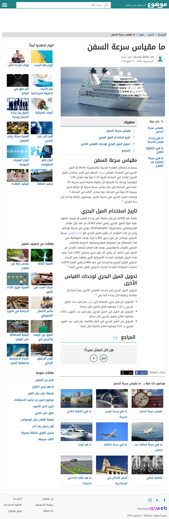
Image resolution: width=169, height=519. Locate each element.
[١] (70, 191)
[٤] (96, 294)
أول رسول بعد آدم (43, 426)
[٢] (123, 201)
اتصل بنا (17, 498)
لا (94, 358)
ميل (90, 301)
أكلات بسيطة (46, 439)
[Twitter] (157, 500)
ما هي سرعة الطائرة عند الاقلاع (155, 162)
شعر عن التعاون (44, 380)
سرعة (101, 172)
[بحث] (106, 5)
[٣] (68, 266)
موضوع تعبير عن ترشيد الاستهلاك (34, 400)
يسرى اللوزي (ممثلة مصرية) (37, 433)
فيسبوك (143, 372)
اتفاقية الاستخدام (13, 505)
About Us (48, 511)
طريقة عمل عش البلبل (41, 393)
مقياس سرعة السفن (155, 129)
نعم (104, 358)
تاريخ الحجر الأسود (43, 406)
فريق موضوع (15, 511)
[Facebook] (164, 500)
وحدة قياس (75, 233)
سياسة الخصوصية (44, 505)
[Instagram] (150, 500)
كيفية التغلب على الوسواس (37, 419)
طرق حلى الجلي (44, 413)
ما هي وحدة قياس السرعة (155, 139)
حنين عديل (126, 57)
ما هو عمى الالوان (43, 386)
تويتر (130, 372)
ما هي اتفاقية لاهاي (154, 150)
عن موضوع (47, 498)
